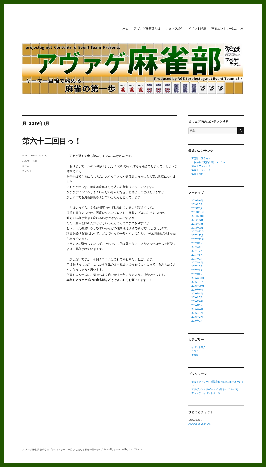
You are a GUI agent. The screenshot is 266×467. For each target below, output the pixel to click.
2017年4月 (197, 262)
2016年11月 (197, 282)
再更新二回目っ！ (201, 158)
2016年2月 (197, 316)
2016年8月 (197, 293)
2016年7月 (197, 297)
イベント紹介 (198, 347)
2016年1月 (197, 320)
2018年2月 (197, 227)
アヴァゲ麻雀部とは (147, 28)
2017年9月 (197, 243)
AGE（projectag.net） (35, 155)
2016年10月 (197, 285)
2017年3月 (197, 266)
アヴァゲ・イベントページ (205, 393)
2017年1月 (196, 274)
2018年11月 (197, 212)
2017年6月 (197, 254)
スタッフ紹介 (174, 28)
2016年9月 (197, 289)
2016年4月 (197, 309)
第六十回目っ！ (199, 174)
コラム (25, 165)
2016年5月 (197, 305)
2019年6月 (197, 200)
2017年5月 (197, 258)
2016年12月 (197, 278)
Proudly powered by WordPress (123, 449)
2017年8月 (197, 247)
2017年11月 (197, 235)
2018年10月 (197, 216)
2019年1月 (197, 208)
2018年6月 (197, 220)
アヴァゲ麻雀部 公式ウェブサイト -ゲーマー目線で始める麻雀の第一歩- (61, 449)
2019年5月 (197, 204)
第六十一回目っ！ (201, 170)
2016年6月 (197, 301)
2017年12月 (197, 231)
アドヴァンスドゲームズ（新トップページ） (215, 389)
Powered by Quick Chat (199, 423)
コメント (27, 170)
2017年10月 (197, 239)
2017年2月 (197, 270)
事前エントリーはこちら (227, 28)
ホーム (124, 28)
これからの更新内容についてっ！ (209, 162)
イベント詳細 (197, 28)
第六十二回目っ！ (51, 140)
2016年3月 (197, 313)
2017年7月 (197, 251)
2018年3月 (197, 223)
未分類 (195, 355)
